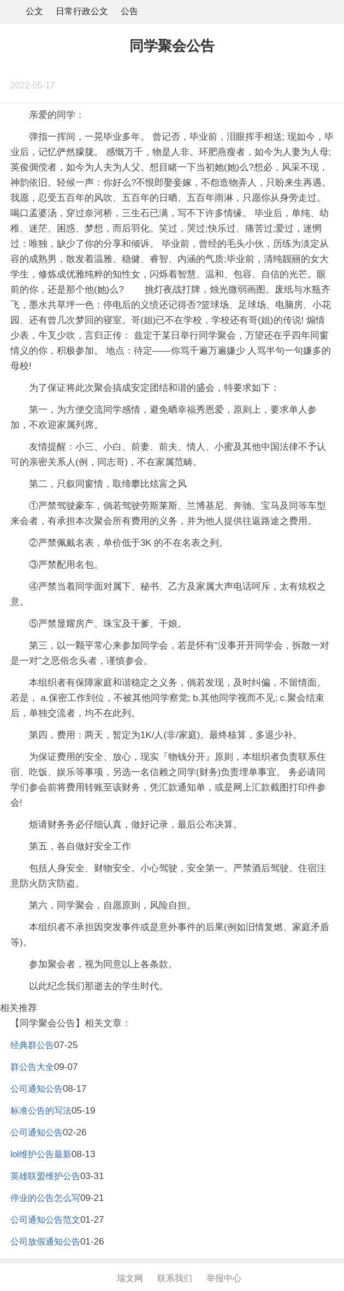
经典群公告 (32, 1045)
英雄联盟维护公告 (45, 1176)
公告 (129, 11)
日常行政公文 (82, 11)
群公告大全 (32, 1067)
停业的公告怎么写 (45, 1198)
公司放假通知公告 (45, 1241)
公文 (34, 11)
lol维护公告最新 (41, 1154)
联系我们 (174, 1278)
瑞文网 (130, 1278)
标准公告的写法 (41, 1110)
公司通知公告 (36, 1088)
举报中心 (223, 1278)
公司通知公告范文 (45, 1219)
